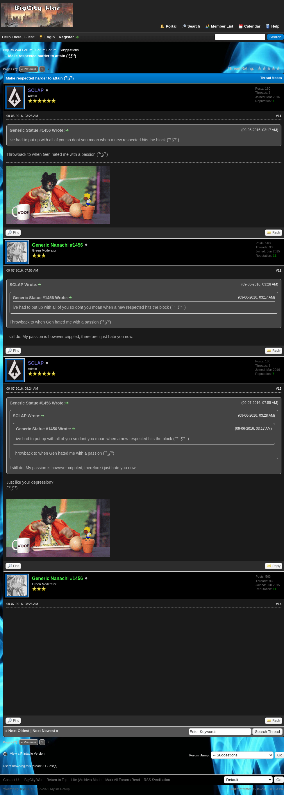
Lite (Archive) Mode (86, 780)
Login (49, 37)
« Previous (28, 69)
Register (66, 37)
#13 (278, 388)
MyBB (24, 789)
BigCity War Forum (17, 50)
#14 (278, 604)
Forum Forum (46, 50)
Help (275, 26)
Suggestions (69, 50)
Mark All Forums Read (123, 780)
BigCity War (33, 780)
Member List (222, 26)
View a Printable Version (27, 753)
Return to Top (57, 780)
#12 (278, 270)
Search (193, 26)
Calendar (252, 26)
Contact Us (11, 780)
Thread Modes (271, 78)
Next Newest (44, 731)
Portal (171, 26)
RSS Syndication (157, 780)
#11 (278, 116)
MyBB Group (59, 789)
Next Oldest (18, 731)
